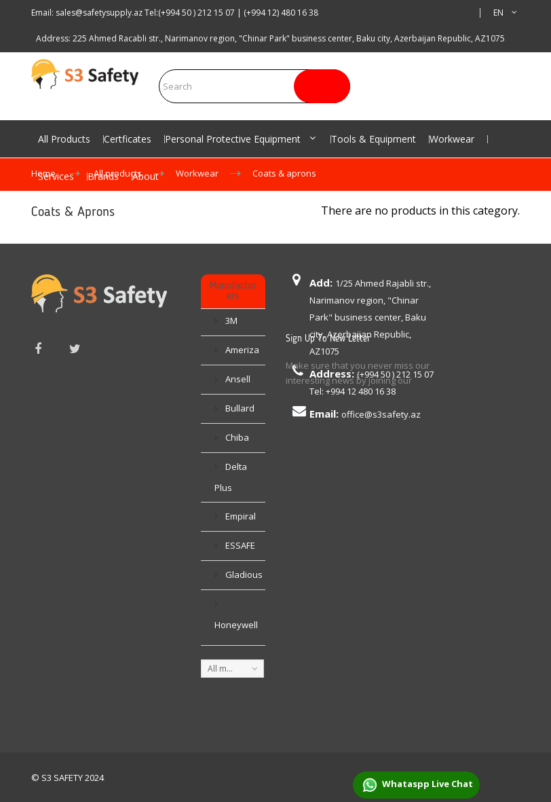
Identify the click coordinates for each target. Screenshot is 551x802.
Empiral (239, 515)
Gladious (243, 573)
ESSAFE (239, 544)
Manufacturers (232, 290)
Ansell (236, 377)
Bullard (238, 407)
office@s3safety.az (381, 414)
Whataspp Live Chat (416, 785)
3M (230, 319)
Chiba (236, 436)
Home (43, 173)
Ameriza (241, 348)
